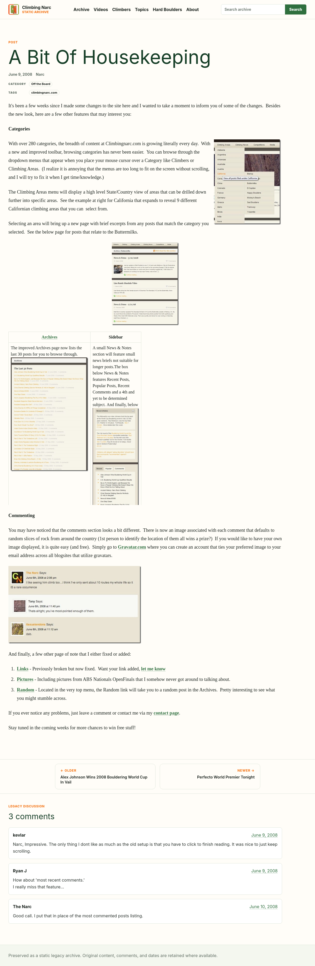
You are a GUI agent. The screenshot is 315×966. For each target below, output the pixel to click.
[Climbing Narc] (29, 9)
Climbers (121, 9)
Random (25, 689)
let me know (153, 668)
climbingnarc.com (44, 92)
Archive (81, 9)
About (192, 9)
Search (295, 9)
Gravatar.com (132, 547)
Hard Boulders (167, 9)
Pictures (25, 679)
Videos (101, 9)
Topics (142, 9)
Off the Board (40, 84)
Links (22, 668)
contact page (166, 713)
